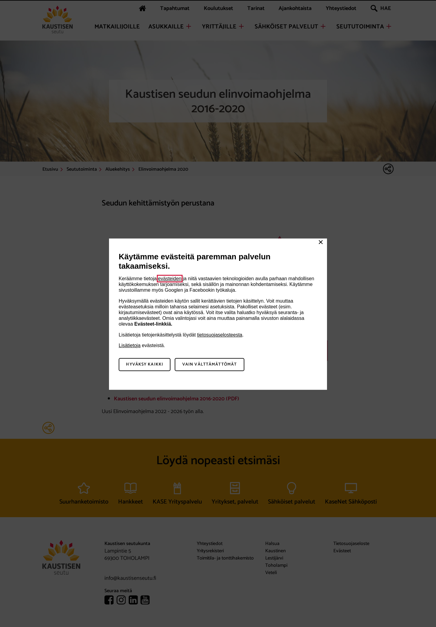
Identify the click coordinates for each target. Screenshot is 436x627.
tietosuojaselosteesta (219, 334)
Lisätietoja (129, 345)
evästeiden (169, 278)
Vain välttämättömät (209, 364)
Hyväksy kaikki (144, 364)
